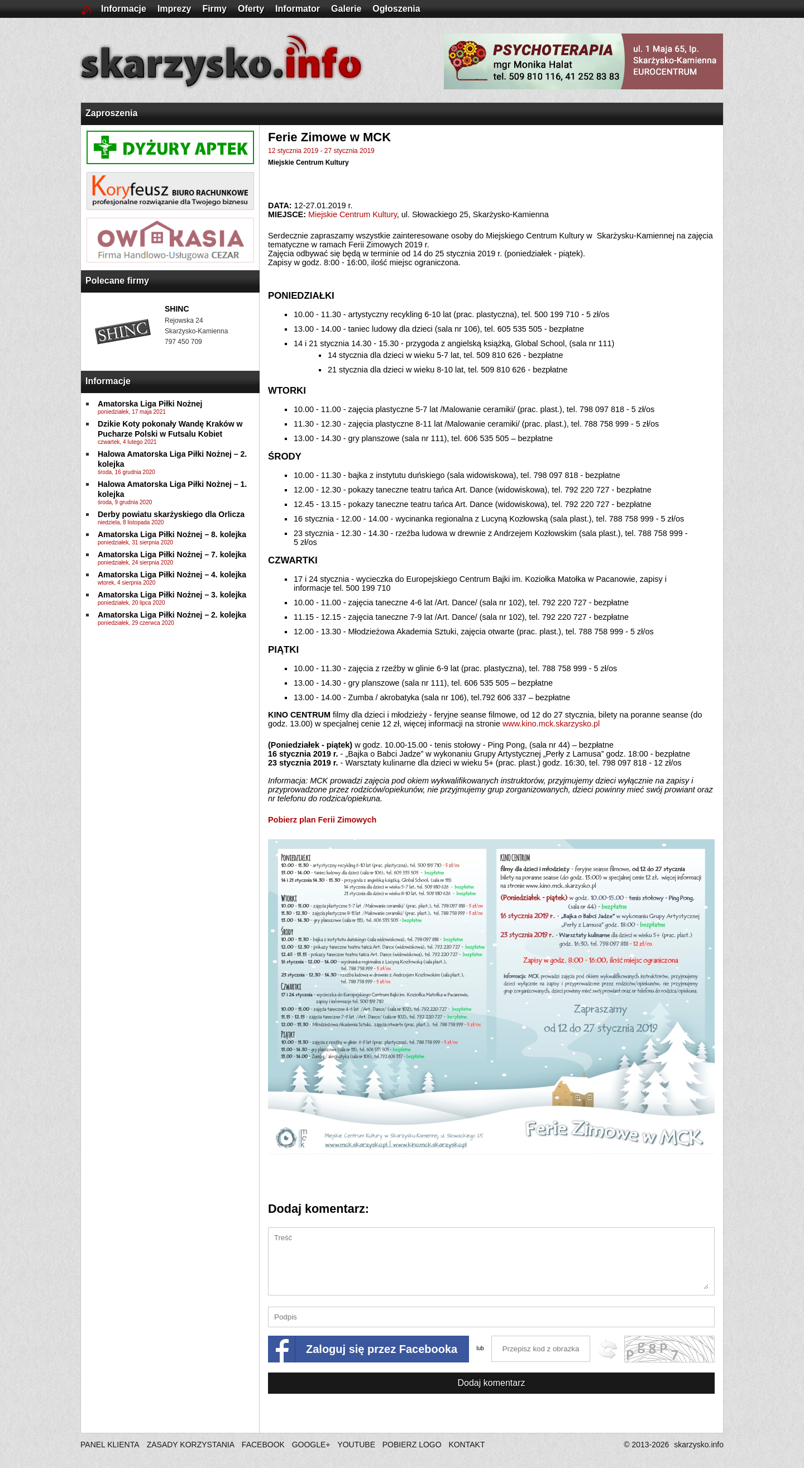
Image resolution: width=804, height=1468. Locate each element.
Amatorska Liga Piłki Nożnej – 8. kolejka (172, 534)
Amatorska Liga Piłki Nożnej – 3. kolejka (172, 594)
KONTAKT (466, 1444)
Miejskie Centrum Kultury (308, 162)
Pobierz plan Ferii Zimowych (322, 819)
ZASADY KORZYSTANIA (190, 1444)
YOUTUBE (356, 1444)
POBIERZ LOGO (412, 1444)
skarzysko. (699, 1444)
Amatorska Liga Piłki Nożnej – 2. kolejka (172, 614)
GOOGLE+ (311, 1444)
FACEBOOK (263, 1444)
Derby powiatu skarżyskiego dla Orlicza (171, 514)
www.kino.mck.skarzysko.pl (551, 723)
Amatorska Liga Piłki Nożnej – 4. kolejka (172, 574)
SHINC (177, 308)
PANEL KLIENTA (110, 1444)
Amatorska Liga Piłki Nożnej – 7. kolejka (172, 554)
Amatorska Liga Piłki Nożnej (150, 403)
